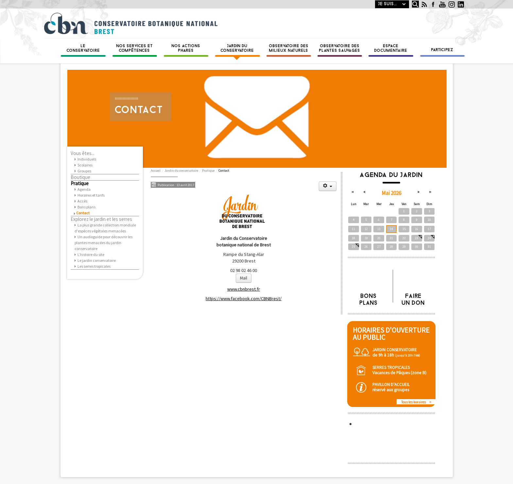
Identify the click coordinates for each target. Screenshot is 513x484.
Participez (442, 50)
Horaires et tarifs (91, 195)
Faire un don (413, 298)
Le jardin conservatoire (96, 260)
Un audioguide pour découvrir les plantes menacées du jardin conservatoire (103, 242)
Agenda (84, 189)
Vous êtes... (82, 153)
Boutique (80, 177)
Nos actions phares (186, 48)
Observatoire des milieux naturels (289, 48)
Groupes (84, 170)
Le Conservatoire (83, 48)
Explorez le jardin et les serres (101, 219)
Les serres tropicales (94, 266)
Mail (243, 278)
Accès (82, 201)
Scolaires (85, 165)
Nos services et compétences (134, 48)
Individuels (86, 159)
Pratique (80, 183)
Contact (83, 212)
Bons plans (86, 206)
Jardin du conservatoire (237, 48)
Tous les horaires (413, 402)
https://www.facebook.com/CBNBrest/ (244, 298)
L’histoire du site (90, 254)
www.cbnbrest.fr (243, 289)
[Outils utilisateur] (327, 186)
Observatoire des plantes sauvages (339, 48)
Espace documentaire (390, 48)
